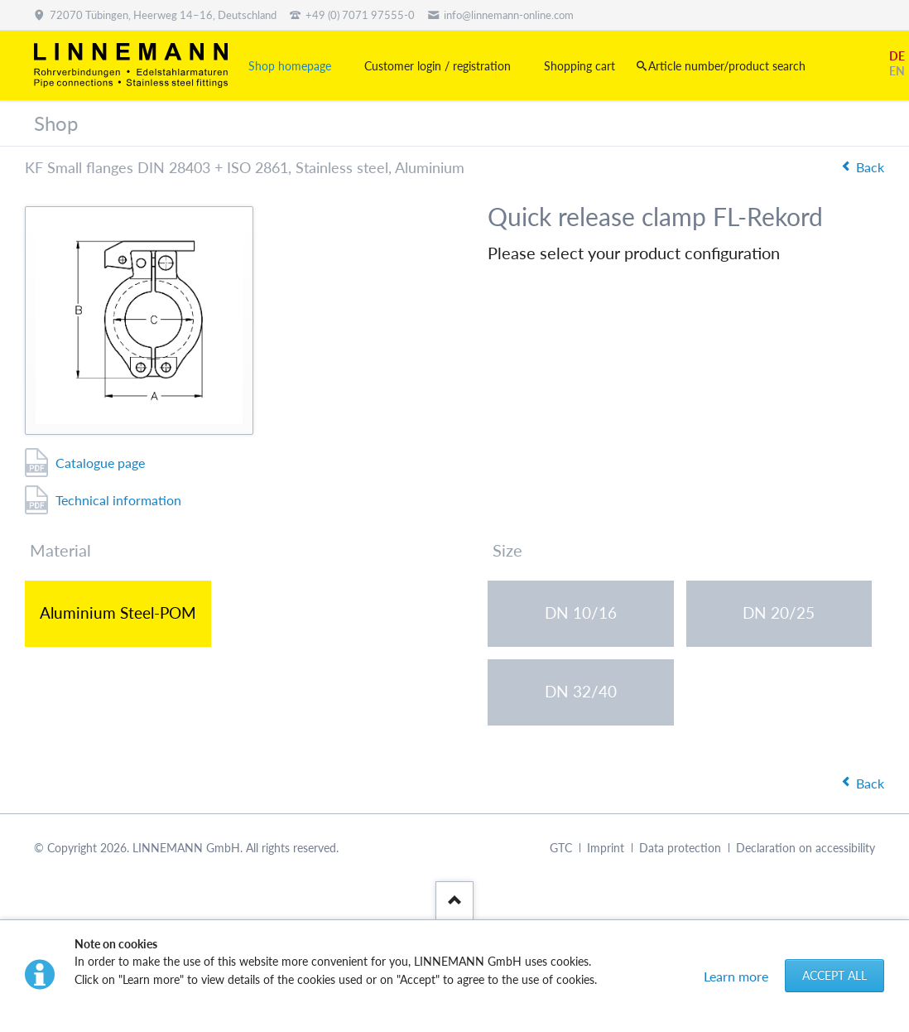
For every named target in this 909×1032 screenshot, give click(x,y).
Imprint (605, 848)
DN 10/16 (581, 612)
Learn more (736, 976)
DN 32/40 (581, 691)
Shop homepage (289, 66)
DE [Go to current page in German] (897, 56)
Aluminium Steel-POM (118, 612)
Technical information (118, 500)
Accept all (834, 975)
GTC (561, 848)
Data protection (680, 848)
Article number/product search (727, 66)
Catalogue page (100, 462)
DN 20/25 (779, 612)
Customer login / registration (437, 66)
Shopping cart (579, 66)
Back (870, 167)
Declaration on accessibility (805, 848)
